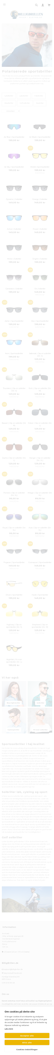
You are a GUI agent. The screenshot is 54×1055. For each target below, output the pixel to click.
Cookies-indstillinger (27, 1049)
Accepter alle (27, 1035)
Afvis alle (27, 1042)
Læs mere (9, 1028)
